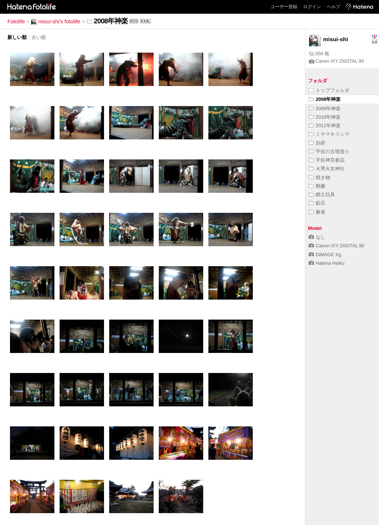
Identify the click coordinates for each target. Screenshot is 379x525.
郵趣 (317, 186)
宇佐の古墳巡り (329, 151)
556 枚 (319, 53)
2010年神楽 (325, 117)
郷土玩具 (322, 194)
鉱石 (317, 203)
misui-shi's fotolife (55, 21)
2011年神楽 (325, 125)
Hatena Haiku (327, 263)
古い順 (38, 37)
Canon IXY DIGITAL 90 (336, 61)
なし (317, 237)
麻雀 (317, 212)
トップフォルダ (329, 90)
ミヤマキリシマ (329, 134)
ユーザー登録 (284, 6)
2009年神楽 (325, 108)
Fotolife (16, 21)
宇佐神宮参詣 (327, 160)
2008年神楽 (325, 99)
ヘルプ (333, 6)
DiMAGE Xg (325, 254)
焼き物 (319, 177)
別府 (317, 143)
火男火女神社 (327, 168)
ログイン (312, 6)
